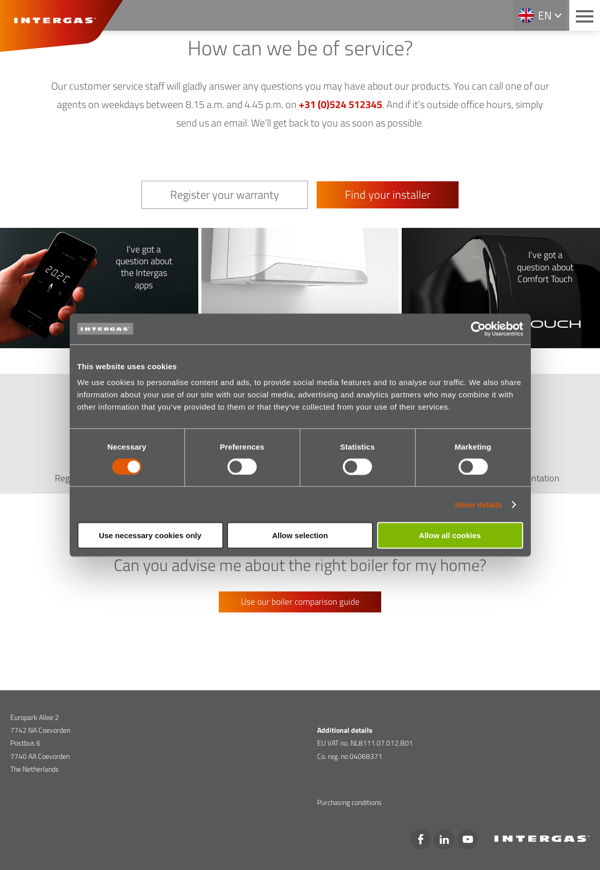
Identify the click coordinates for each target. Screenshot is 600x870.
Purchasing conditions (349, 802)
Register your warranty (224, 194)
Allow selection (300, 535)
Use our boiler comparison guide (300, 601)
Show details (478, 504)
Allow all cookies (450, 535)
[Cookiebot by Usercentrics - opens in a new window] (478, 328)
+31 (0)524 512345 (340, 104)
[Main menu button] (584, 15)
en (545, 15)
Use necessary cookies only (150, 535)
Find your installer (387, 194)
